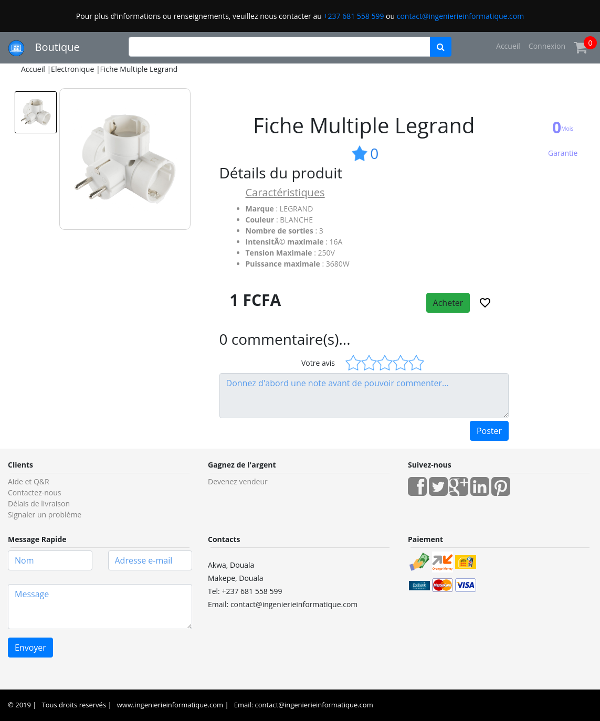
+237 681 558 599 (353, 16)
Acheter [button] (448, 303)
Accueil (508, 46)
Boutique (44, 48)
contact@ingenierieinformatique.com (460, 16)
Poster (489, 431)
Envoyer (30, 647)
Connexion (547, 46)
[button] (485, 302)
